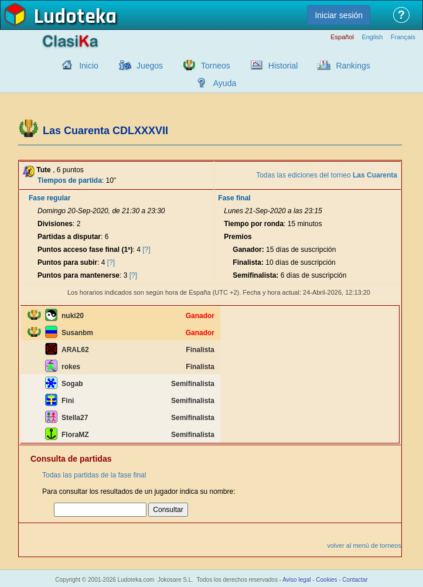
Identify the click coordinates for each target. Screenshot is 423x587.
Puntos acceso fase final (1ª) (85, 249)
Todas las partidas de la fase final (94, 475)
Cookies (326, 579)
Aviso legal (296, 579)
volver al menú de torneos (364, 545)
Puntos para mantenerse (78, 275)
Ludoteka (75, 17)
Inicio (88, 65)
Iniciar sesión (339, 15)
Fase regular (49, 198)
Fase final (234, 198)
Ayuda (224, 83)
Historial (283, 65)
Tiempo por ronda (254, 224)
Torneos (215, 65)
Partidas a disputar (69, 237)
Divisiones (55, 224)
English (372, 37)
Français (403, 37)
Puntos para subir (67, 262)
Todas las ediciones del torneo (326, 175)
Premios (237, 237)
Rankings (353, 65)
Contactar (354, 579)
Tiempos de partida (69, 180)
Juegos (150, 65)
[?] (146, 249)
